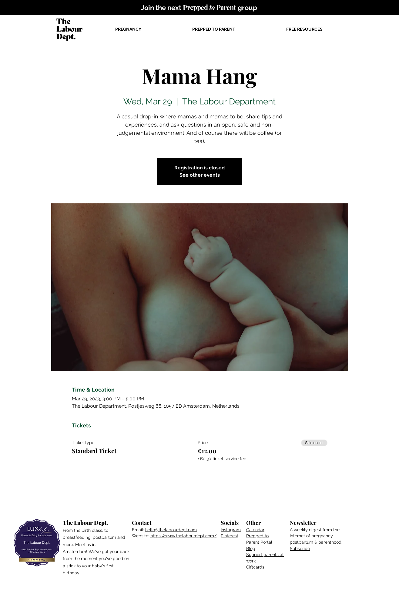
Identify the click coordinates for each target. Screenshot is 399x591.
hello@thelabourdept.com (171, 529)
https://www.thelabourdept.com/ (183, 535)
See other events (199, 175)
